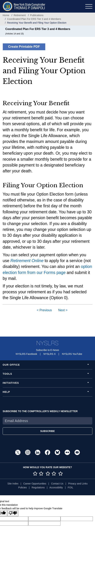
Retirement (20, 15)
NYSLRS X (49, 354)
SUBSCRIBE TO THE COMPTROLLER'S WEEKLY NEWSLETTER (40, 411)
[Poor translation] (13, 513)
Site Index (12, 483)
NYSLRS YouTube (72, 354)
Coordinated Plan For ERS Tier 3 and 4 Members (34, 19)
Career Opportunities (34, 483)
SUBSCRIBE (47, 431)
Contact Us (57, 483)
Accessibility (56, 487)
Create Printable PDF (24, 46)
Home (6, 15)
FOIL (70, 487)
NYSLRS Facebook (26, 354)
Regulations (38, 487)
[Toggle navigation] (88, 6)
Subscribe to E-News (47, 350)
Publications (37, 15)
